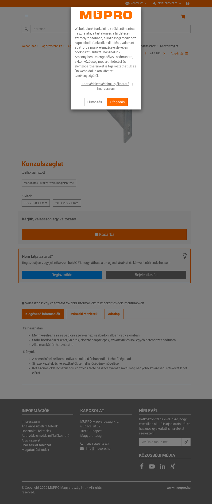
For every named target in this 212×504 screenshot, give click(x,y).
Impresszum (106, 88)
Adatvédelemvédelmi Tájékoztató (105, 84)
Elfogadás (117, 102)
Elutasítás (94, 102)
